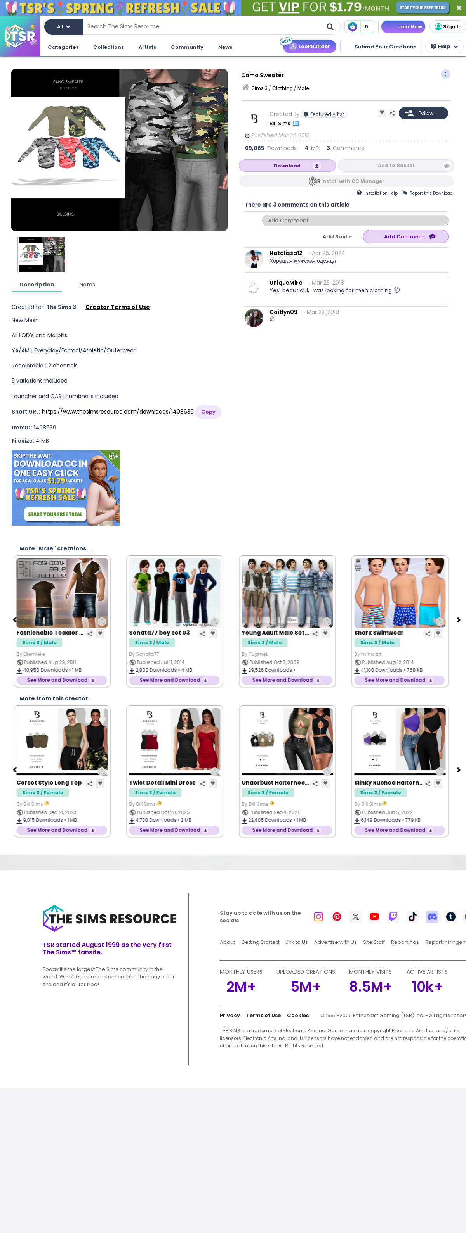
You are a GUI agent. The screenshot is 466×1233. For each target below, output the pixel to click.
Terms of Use (263, 1015)
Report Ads (405, 942)
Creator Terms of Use (117, 307)
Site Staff (374, 942)
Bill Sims (280, 123)
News (225, 47)
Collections (108, 47)
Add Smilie (337, 236)
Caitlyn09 (283, 312)
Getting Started (260, 942)
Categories (63, 47)
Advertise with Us (335, 942)
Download (287, 165)
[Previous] (15, 619)
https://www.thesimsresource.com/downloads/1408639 (118, 412)
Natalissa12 (286, 253)
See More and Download (63, 680)
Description (36, 284)
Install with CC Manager (352, 181)
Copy (208, 412)
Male (303, 88)
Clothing (282, 88)
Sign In (448, 26)
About (227, 942)
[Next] (459, 619)
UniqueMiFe (286, 282)
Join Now (410, 26)
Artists (147, 47)
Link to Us (296, 942)
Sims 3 (260, 88)
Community (187, 47)
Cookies (298, 1015)
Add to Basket (396, 165)
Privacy (230, 1015)
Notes (87, 284)
